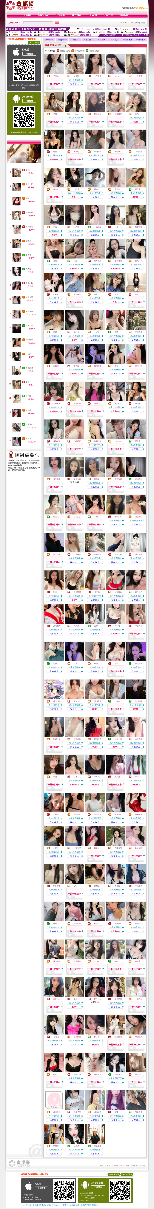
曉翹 (137, 294)
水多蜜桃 (56, 886)
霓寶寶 (56, 366)
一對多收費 (127, 40)
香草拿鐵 (56, 479)
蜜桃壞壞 (97, 366)
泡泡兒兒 (29, 311)
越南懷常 (118, 924)
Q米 (75, 886)
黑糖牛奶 (29, 184)
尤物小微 (77, 1074)
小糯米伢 (56, 294)
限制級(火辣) (65, 51)
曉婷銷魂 (97, 554)
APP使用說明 (113, 1174)
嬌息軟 (28, 410)
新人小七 (29, 170)
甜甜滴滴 (29, 424)
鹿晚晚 (56, 999)
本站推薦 (101, 40)
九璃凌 (76, 626)
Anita (116, 961)
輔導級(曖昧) (80, 51)
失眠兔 (76, 332)
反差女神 (118, 554)
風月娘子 (97, 261)
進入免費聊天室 (95, 445)
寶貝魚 (117, 189)
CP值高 (29, 354)
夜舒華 (117, 152)
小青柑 (56, 848)
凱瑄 (116, 332)
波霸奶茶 (97, 441)
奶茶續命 (97, 114)
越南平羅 (138, 814)
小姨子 (137, 403)
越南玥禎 (56, 701)
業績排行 (49, 40)
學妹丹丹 (138, 626)
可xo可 (117, 626)
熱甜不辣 (118, 739)
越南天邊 (97, 739)
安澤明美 (77, 403)
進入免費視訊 (74, 80)
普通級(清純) (94, 51)
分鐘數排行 (62, 40)
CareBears (118, 441)
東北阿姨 (56, 554)
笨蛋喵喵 (118, 999)
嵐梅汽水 (29, 439)
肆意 (116, 294)
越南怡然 (97, 403)
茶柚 (116, 664)
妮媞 (55, 332)
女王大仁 (77, 479)
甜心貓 (76, 227)
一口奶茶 (138, 76)
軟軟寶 (28, 241)
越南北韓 (138, 366)
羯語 (75, 261)
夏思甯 (137, 189)
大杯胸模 (138, 739)
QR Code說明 (34, 42)
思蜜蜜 (117, 886)
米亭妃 (97, 777)
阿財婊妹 (77, 294)
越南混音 (77, 739)
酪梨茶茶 (138, 227)
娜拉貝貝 (118, 479)
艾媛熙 (76, 76)
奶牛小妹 (29, 283)
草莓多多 (77, 517)
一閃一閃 (97, 152)
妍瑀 (55, 227)
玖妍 (55, 114)
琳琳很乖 (118, 517)
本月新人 (114, 40)
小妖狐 (97, 332)
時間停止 (29, 340)
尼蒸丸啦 (56, 403)
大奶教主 (118, 403)
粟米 (27, 382)
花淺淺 (56, 1037)
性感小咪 (29, 325)
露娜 (96, 626)
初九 (137, 114)
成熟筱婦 (56, 441)
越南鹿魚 (56, 961)
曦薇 (96, 664)
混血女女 (77, 701)
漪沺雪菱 (97, 701)
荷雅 (55, 664)
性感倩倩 (29, 212)
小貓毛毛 (77, 441)
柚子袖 (28, 255)
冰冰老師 (138, 479)
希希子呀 (77, 1112)
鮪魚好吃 (118, 114)
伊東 (75, 664)
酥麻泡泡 (29, 227)
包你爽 (28, 269)
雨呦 (27, 198)
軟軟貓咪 (138, 848)
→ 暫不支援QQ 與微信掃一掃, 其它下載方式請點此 (79, 1205)
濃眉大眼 (138, 517)
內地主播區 (88, 40)
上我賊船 (138, 152)
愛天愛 (137, 441)
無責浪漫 (29, 368)
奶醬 (75, 777)
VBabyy (77, 114)
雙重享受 (97, 814)
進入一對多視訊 (54, 155)
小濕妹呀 (77, 554)
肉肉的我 (97, 961)
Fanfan (117, 701)
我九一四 (138, 261)
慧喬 (55, 261)
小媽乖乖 (138, 886)
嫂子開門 (138, 592)
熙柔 (116, 227)
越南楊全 (77, 961)
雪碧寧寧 (77, 592)
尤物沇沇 (118, 1074)
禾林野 (56, 814)
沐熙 (55, 592)
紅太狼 (28, 396)
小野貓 (97, 592)
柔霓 (116, 366)
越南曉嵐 (77, 924)
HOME (125, 23)
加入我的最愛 (139, 23)
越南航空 (77, 1037)
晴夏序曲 (56, 152)
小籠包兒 (138, 999)
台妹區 (75, 40)
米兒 (55, 777)
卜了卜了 (97, 76)
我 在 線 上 (74, 84)
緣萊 (116, 1112)
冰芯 (96, 294)
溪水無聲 (138, 554)
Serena (117, 76)
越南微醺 (56, 189)
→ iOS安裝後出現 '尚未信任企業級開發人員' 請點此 (40, 1205)
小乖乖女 (97, 227)
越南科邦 (56, 1112)
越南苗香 (97, 1112)
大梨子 (97, 886)
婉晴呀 (97, 479)
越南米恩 (29, 297)
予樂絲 (56, 76)
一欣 (96, 517)
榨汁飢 (97, 924)
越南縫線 (118, 592)
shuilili (137, 777)
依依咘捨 (118, 261)
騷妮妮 (97, 189)
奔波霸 (137, 961)
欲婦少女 (56, 739)
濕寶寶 (117, 777)
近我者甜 (118, 848)
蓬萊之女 (56, 924)
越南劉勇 (56, 626)
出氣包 (76, 152)
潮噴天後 (138, 332)
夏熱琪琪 (138, 664)
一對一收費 (140, 40)
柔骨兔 (76, 366)
